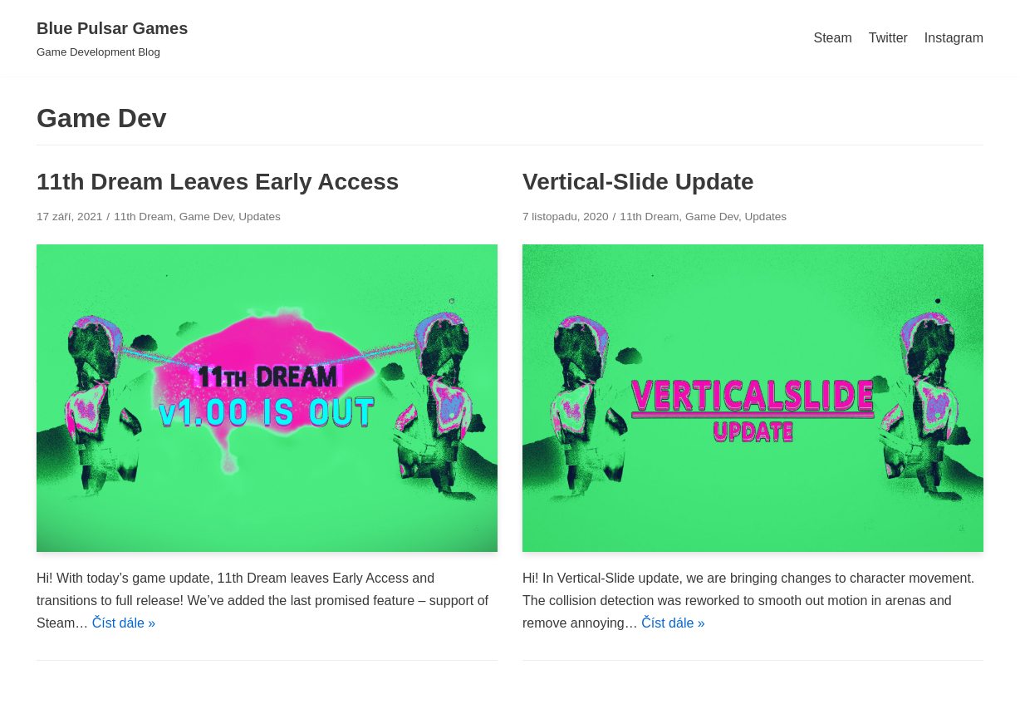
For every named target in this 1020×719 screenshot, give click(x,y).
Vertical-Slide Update (638, 182)
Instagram (953, 38)
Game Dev (206, 216)
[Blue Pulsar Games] (112, 38)
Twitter (888, 38)
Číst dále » (123, 623)
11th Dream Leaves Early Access (218, 182)
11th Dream (143, 216)
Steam (832, 38)
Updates (259, 216)
